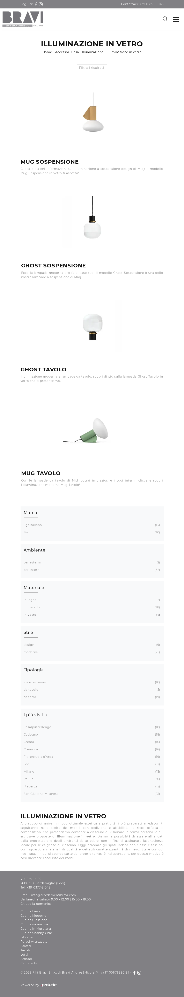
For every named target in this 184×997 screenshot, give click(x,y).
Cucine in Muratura (36, 929)
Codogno (91, 734)
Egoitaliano (91, 525)
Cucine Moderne (33, 916)
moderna (91, 652)
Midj (91, 532)
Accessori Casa (67, 52)
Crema (91, 742)
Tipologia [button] (34, 669)
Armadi (26, 959)
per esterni (91, 562)
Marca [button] (30, 512)
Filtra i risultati (91, 68)
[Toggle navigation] (176, 19)
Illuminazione (92, 52)
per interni (91, 570)
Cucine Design (32, 911)
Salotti (26, 946)
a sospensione (91, 682)
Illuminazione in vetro (124, 52)
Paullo (91, 779)
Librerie (27, 937)
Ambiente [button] (34, 550)
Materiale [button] (34, 587)
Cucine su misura (34, 924)
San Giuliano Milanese (91, 794)
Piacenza (91, 786)
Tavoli (25, 950)
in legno (91, 600)
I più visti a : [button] (36, 714)
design (91, 645)
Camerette (29, 963)
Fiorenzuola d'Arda (91, 757)
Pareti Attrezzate (34, 941)
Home (47, 52)
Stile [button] (28, 632)
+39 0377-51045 (151, 4)
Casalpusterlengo (91, 727)
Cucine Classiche (34, 920)
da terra (91, 697)
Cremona (91, 749)
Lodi (91, 764)
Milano (91, 772)
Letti (24, 954)
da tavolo (91, 690)
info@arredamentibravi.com (53, 895)
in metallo (91, 607)
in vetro (91, 615)
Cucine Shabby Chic (36, 933)
